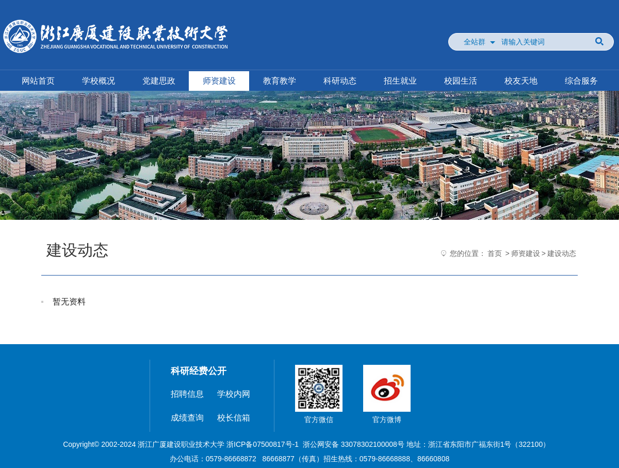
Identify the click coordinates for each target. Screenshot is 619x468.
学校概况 (98, 80)
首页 (494, 253)
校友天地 (520, 80)
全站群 (474, 42)
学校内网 (233, 394)
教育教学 (279, 80)
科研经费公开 (198, 371)
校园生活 (460, 80)
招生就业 (400, 80)
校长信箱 (233, 417)
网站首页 (38, 80)
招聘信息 (187, 394)
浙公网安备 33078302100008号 (353, 444)
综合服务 (581, 80)
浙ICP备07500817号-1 (262, 444)
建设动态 (561, 253)
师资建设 (219, 80)
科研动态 (339, 80)
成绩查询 (187, 417)
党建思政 (158, 80)
